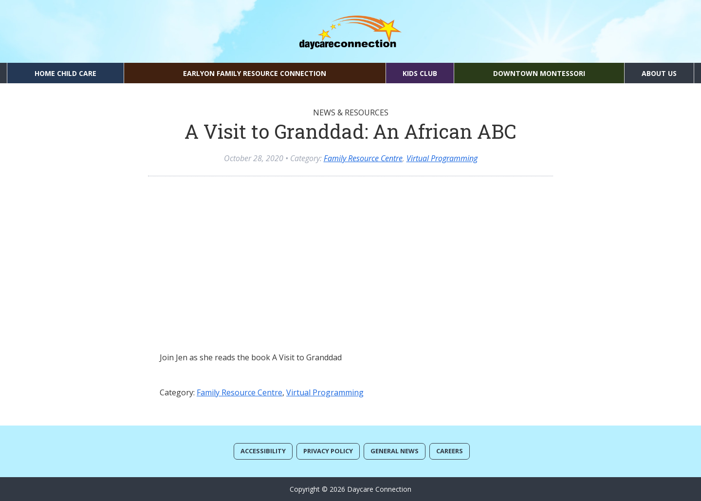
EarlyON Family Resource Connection (254, 73)
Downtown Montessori (539, 73)
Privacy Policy (328, 450)
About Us (659, 73)
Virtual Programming (442, 158)
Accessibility (263, 450)
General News (394, 450)
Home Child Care (65, 73)
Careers (449, 450)
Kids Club (420, 73)
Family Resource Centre (363, 158)
